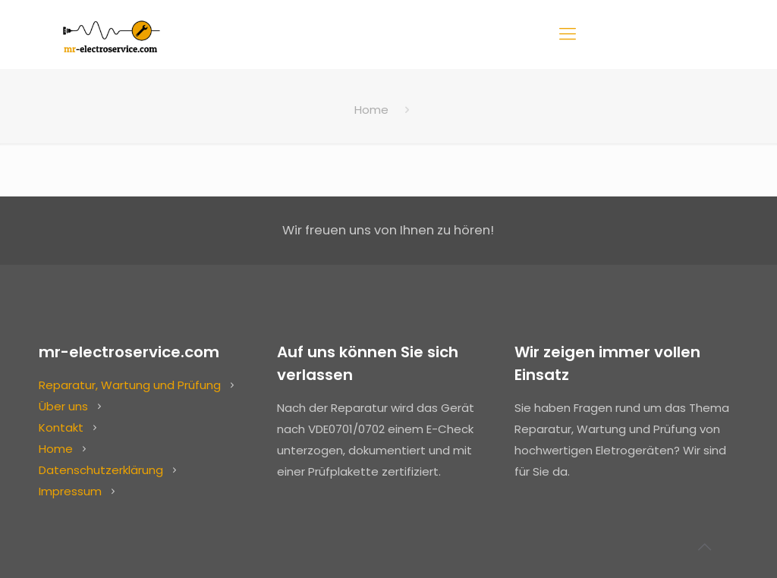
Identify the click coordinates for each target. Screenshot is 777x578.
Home (371, 110)
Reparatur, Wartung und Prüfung (130, 385)
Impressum (70, 491)
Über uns (63, 406)
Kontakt (61, 427)
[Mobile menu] (567, 34)
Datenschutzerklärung (101, 470)
